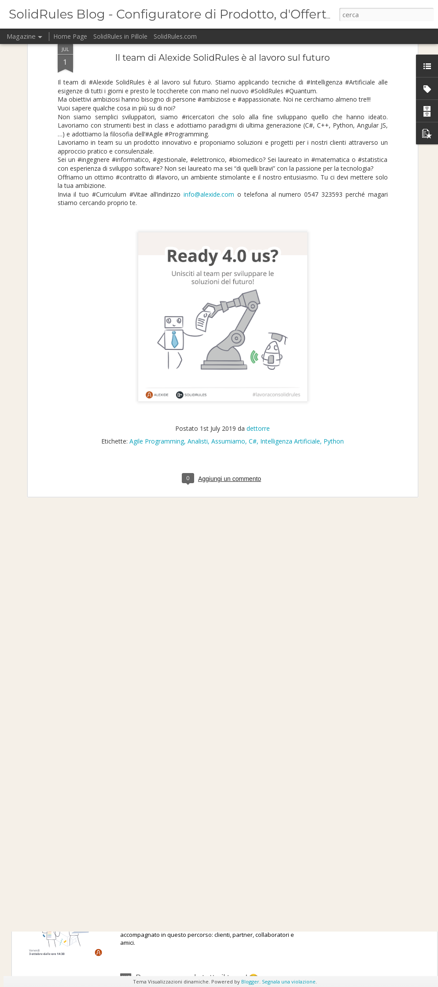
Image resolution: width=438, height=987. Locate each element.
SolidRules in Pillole (120, 36)
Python (334, 354)
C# (253, 354)
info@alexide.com (209, 107)
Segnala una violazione (289, 981)
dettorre (258, 341)
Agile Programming (156, 354)
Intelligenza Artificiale (290, 354)
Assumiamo (228, 354)
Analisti (198, 354)
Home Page (70, 36)
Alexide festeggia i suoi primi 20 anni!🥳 (205, 877)
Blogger (250, 981)
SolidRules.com (175, 36)
